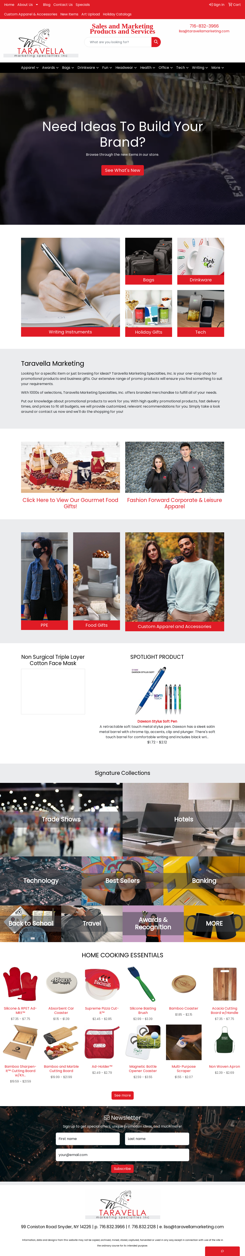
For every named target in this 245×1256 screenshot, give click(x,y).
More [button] (215, 67)
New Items (69, 14)
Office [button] (164, 67)
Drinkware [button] (86, 67)
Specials (83, 4)
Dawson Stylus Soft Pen (157, 721)
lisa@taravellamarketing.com (204, 31)
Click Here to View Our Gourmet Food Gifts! (70, 503)
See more (122, 1095)
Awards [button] (48, 67)
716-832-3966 (204, 26)
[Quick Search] (117, 42)
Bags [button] (66, 67)
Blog (46, 4)
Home (9, 4)
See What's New (122, 170)
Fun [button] (105, 67)
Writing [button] (198, 67)
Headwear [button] (124, 67)
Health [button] (145, 67)
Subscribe (122, 1168)
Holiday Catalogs (117, 14)
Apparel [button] (28, 67)
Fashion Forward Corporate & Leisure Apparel (174, 503)
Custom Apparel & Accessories (30, 14)
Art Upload (90, 14)
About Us (25, 4)
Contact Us (63, 4)
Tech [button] (180, 67)
